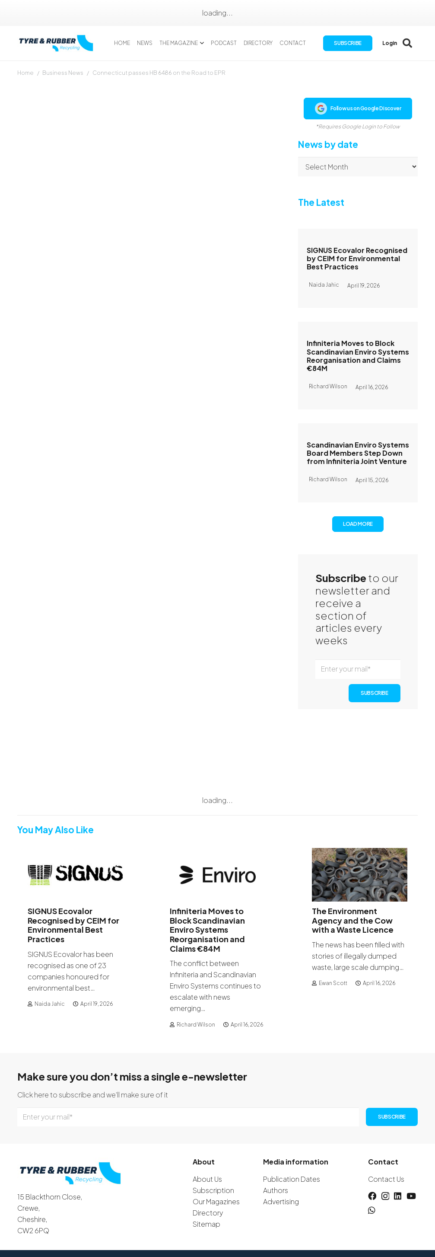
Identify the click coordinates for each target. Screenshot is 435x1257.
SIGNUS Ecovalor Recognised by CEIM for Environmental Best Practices (357, 258)
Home (25, 72)
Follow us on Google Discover (358, 108)
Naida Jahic (50, 1004)
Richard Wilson (196, 1024)
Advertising (281, 1201)
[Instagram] (385, 1196)
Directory (208, 1212)
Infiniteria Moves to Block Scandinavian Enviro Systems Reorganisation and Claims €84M (358, 356)
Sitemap (206, 1223)
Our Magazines (216, 1201)
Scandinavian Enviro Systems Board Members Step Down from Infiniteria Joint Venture (358, 453)
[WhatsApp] (371, 1210)
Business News (62, 72)
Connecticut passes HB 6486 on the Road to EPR (158, 72)
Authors (275, 1190)
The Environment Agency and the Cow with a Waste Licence (353, 920)
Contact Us (386, 1178)
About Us (207, 1178)
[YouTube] (411, 1196)
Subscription (213, 1190)
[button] (202, 43)
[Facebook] (372, 1196)
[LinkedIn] (397, 1196)
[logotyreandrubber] (58, 43)
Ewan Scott (333, 983)
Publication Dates (291, 1178)
